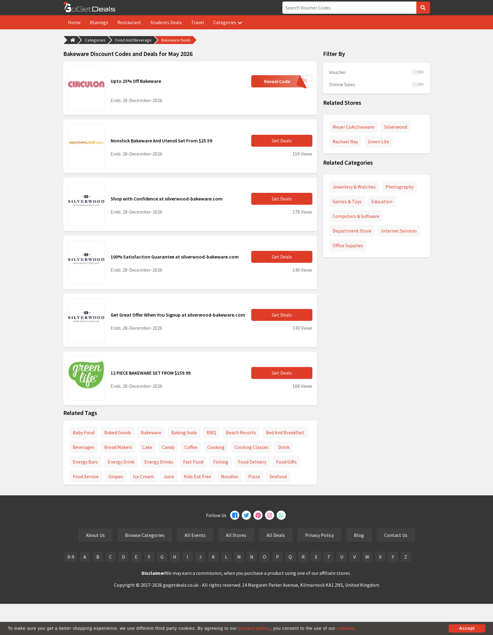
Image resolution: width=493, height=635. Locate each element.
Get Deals (282, 141)
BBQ (211, 432)
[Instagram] (269, 515)
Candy (168, 447)
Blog (359, 535)
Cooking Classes (251, 447)
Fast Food (193, 462)
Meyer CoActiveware (353, 127)
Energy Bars (85, 462)
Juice (169, 476)
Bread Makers (118, 447)
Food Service (86, 476)
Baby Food (83, 432)
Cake (147, 447)
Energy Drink (121, 462)
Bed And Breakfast (285, 432)
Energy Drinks (158, 462)
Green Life (378, 141)
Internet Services (399, 231)
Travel (197, 22)
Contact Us (395, 535)
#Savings (99, 22)
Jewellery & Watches (354, 187)
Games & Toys (347, 201)
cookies (346, 628)
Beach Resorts (241, 432)
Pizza (254, 476)
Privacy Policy (319, 535)
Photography (399, 187)
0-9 (71, 557)
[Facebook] (234, 515)
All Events (195, 535)
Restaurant (129, 22)
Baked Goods (117, 432)
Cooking (216, 447)
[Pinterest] (258, 515)
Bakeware (151, 432)
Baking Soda (184, 432)
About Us (95, 535)
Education (381, 201)
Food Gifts (286, 462)
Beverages (83, 447)
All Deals (276, 535)
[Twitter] (246, 515)
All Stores (236, 535)
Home (74, 22)
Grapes (116, 476)
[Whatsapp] (281, 515)
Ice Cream (143, 476)
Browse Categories (144, 535)
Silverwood (395, 127)
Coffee (190, 447)
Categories (227, 22)
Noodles (229, 476)
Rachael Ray (345, 141)
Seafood (278, 476)
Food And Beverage (133, 40)
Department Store (352, 231)
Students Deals (166, 22)
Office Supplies (348, 245)
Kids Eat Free (197, 476)
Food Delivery (252, 462)
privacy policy (254, 628)
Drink (283, 447)
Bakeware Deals (176, 40)
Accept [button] (467, 628)
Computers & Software (356, 216)
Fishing (220, 462)
